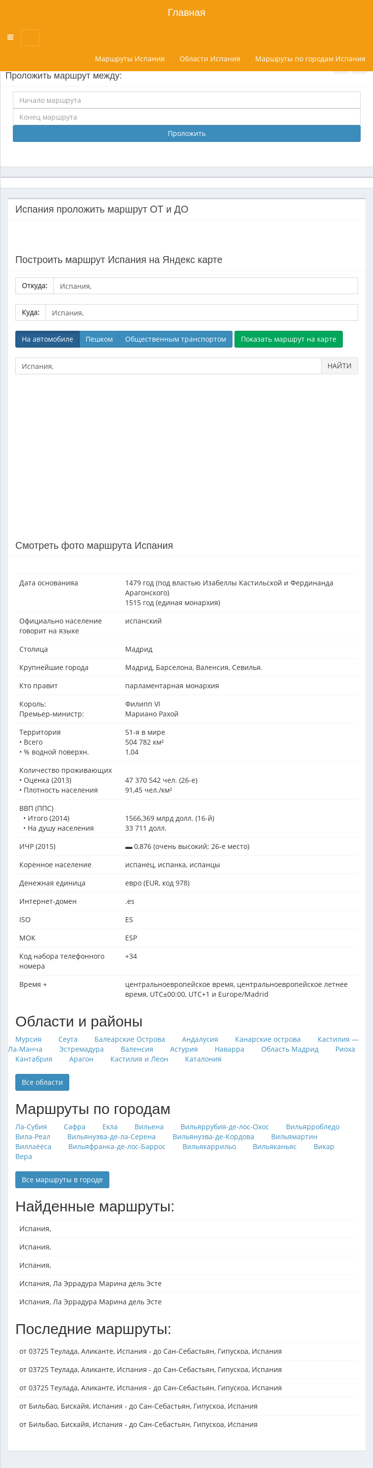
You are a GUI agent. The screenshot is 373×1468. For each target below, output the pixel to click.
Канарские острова (268, 1039)
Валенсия (137, 1049)
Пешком (99, 339)
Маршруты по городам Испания (310, 58)
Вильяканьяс (275, 1146)
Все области (42, 1082)
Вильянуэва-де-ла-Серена (111, 1136)
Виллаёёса (33, 1146)
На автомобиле (47, 339)
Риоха (345, 1049)
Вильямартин (294, 1136)
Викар (324, 1146)
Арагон (81, 1059)
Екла (110, 1126)
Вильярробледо (312, 1126)
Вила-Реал (32, 1136)
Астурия (184, 1049)
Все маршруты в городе (62, 1179)
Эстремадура (81, 1049)
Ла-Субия (31, 1126)
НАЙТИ (339, 365)
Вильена (149, 1126)
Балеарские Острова (129, 1039)
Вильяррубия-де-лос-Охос (225, 1126)
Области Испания (210, 58)
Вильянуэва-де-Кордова (213, 1136)
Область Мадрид (290, 1049)
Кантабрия (33, 1059)
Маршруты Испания (130, 58)
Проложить (187, 133)
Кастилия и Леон (139, 1059)
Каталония (203, 1059)
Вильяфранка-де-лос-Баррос (117, 1146)
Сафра (75, 1126)
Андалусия (200, 1039)
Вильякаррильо (209, 1146)
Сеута (68, 1039)
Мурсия (28, 1039)
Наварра (229, 1049)
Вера (23, 1156)
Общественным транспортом (175, 339)
